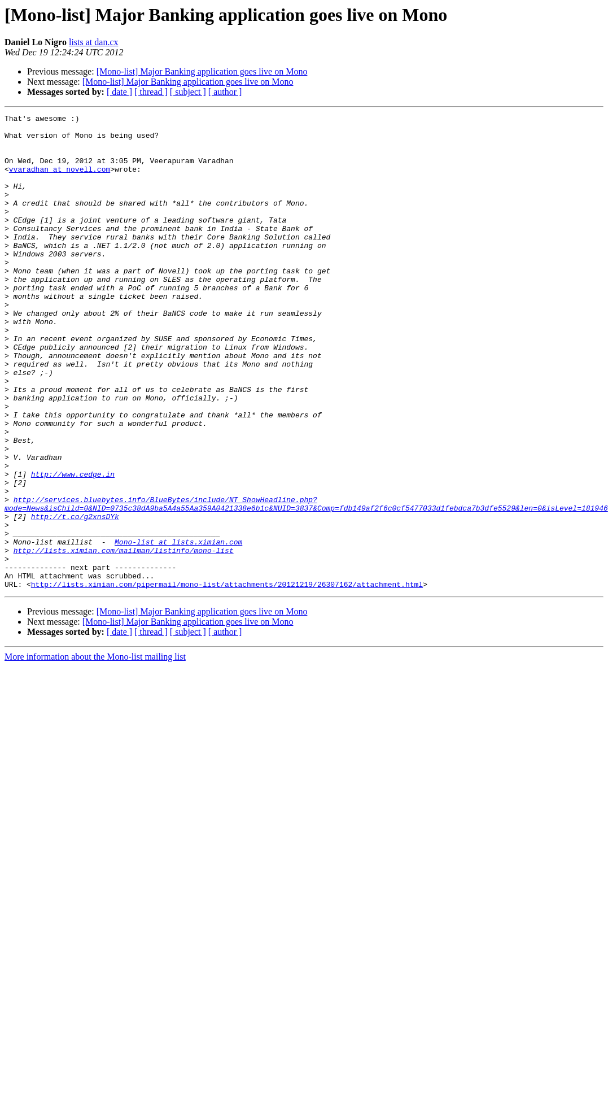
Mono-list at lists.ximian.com (178, 628)
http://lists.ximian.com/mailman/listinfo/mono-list (124, 638)
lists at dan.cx (94, 42)
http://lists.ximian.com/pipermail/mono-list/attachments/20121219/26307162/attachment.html (227, 679)
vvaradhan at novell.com (59, 181)
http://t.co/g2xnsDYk (75, 597)
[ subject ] (188, 92)
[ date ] (119, 92)
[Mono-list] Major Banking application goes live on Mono (202, 71)
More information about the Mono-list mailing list (95, 751)
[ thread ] (151, 92)
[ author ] (225, 92)
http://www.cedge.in (73, 547)
